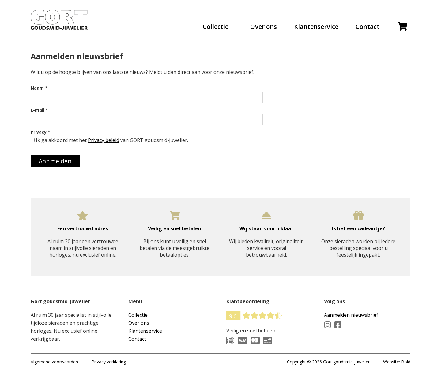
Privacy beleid (103, 140)
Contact (367, 26)
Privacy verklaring (109, 362)
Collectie (215, 26)
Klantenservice (316, 26)
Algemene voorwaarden (54, 362)
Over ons (263, 26)
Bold (405, 362)
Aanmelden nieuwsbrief (351, 315)
